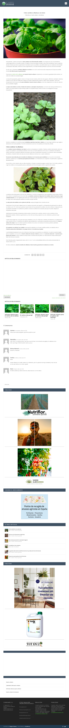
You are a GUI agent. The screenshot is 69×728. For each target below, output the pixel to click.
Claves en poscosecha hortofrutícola (17, 556)
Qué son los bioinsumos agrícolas (17, 534)
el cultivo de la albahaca (17, 74)
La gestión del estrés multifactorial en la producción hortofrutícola (25, 550)
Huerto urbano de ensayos (12, 692)
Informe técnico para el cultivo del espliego (57, 316)
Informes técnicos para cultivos (13, 688)
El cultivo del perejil (26, 315)
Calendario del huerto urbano (13, 685)
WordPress (27, 726)
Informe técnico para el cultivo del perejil (42, 315)
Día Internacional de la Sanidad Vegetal (18, 540)
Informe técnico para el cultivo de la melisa (12, 315)
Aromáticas (41, 15)
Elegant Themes (13, 726)
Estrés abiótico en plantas (15, 529)
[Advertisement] (34, 275)
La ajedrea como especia (14, 545)
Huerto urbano (34, 15)
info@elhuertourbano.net (41, 713)
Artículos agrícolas (18, 530)
